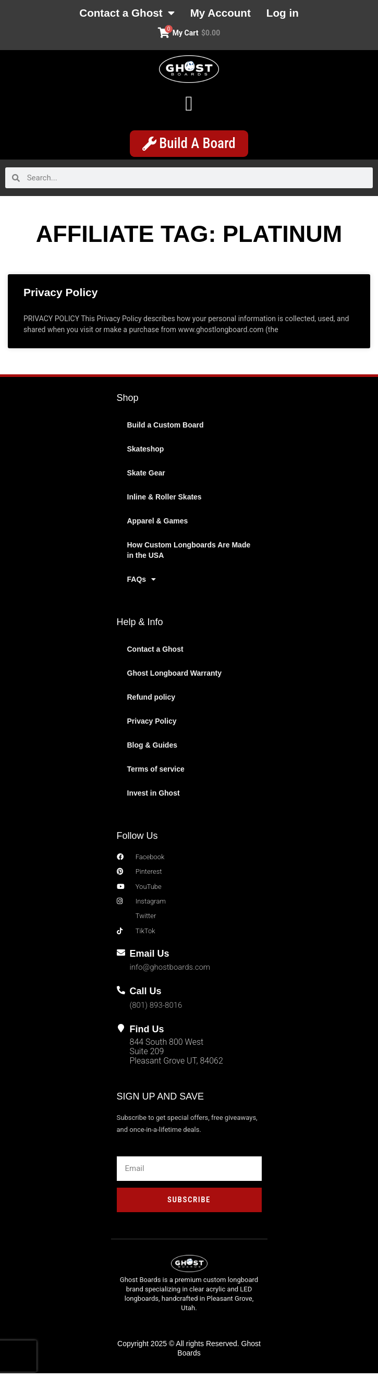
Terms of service (156, 775)
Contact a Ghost (120, 14)
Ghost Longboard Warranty (174, 679)
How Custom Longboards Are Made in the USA (189, 555)
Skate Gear (146, 478)
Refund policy (151, 703)
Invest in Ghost (153, 799)
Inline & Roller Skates (164, 502)
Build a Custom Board (165, 430)
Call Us (146, 997)
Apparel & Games (157, 526)
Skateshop (145, 454)
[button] (189, 105)
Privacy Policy (60, 298)
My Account (225, 14)
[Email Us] (121, 958)
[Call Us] (121, 996)
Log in (294, 14)
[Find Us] (121, 1033)
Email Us (149, 959)
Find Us (147, 1034)
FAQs (141, 585)
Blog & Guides (152, 751)
